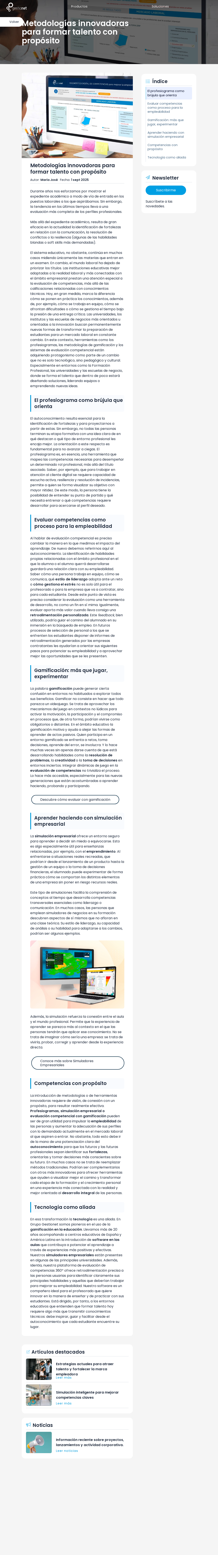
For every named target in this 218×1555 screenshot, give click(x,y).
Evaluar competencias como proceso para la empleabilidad (165, 107)
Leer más (64, 1377)
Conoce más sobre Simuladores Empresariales (66, 1063)
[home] (16, 7)
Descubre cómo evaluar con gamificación (75, 799)
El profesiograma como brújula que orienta (166, 93)
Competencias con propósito (163, 147)
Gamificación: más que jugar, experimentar (166, 122)
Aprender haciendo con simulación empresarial (166, 134)
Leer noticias (67, 1451)
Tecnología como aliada (167, 157)
